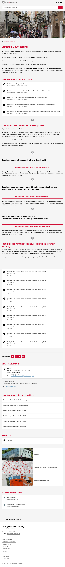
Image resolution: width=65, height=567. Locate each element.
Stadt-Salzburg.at (10, 41)
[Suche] (30, 7)
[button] (12, 356)
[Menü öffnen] (59, 2)
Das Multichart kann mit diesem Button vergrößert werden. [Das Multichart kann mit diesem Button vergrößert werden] (32, 167)
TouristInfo (5, 551)
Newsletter (5, 546)
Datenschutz (5, 556)
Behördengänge (6, 544)
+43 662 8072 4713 (10, 386)
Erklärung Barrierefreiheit (9, 541)
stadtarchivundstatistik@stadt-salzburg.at (22, 376)
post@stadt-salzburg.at (13, 533)
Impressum (5, 558)
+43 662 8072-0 (12, 531)
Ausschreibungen (7, 539)
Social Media (6, 548)
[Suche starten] (60, 7)
